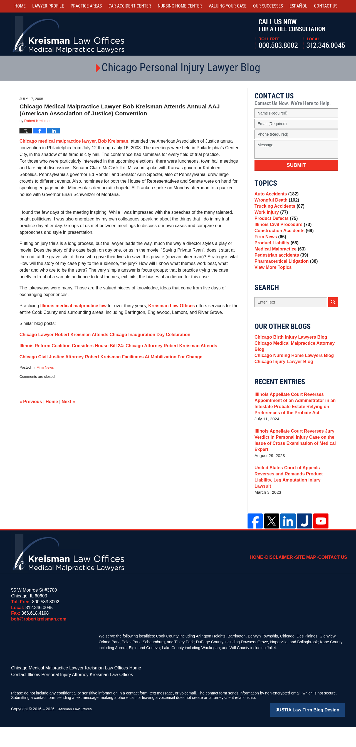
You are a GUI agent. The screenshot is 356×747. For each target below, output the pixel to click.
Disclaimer (285, 575)
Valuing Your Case (227, 6)
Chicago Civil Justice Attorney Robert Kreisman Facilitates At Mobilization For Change (110, 356)
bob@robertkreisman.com (38, 641)
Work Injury (270, 218)
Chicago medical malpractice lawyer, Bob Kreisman (73, 141)
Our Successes (268, 6)
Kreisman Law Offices (172, 305)
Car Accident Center (129, 6)
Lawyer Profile (48, 6)
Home (20, 6)
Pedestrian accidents (279, 272)
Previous (30, 401)
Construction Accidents (282, 241)
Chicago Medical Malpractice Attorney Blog (292, 370)
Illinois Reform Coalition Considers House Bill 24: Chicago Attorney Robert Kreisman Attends (118, 345)
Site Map (309, 575)
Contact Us (334, 575)
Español (298, 6)
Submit (296, 165)
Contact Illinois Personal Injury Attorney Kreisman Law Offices (64, 695)
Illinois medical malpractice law (73, 305)
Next (68, 401)
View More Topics (271, 288)
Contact (325, 6)
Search (333, 324)
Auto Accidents (275, 194)
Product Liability (275, 257)
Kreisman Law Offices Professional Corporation (69, 34)
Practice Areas (86, 6)
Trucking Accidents (277, 210)
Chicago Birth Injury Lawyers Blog (288, 359)
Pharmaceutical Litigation (284, 280)
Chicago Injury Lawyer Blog (282, 389)
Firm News (45, 367)
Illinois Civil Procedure (281, 233)
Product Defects (274, 226)
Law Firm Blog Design (318, 730)
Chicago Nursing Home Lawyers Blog (291, 381)
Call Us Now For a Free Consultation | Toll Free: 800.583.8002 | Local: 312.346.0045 (300, 34)
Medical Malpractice (278, 264)
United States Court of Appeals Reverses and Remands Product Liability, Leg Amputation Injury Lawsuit (294, 502)
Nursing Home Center (180, 6)
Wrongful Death (275, 202)
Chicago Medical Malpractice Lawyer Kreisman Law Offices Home (68, 690)
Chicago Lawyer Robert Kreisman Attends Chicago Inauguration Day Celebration (105, 334)
